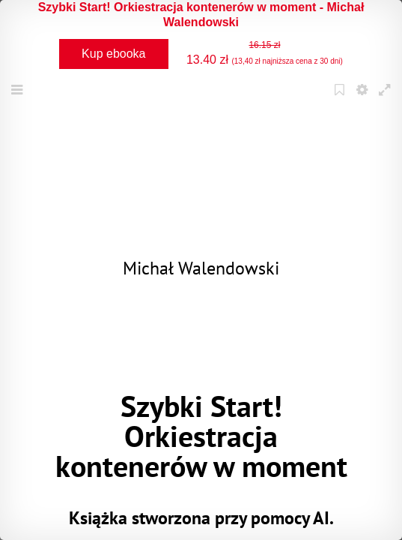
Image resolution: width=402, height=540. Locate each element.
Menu (18, 99)
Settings (364, 99)
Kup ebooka (113, 53)
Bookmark (341, 99)
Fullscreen (386, 99)
